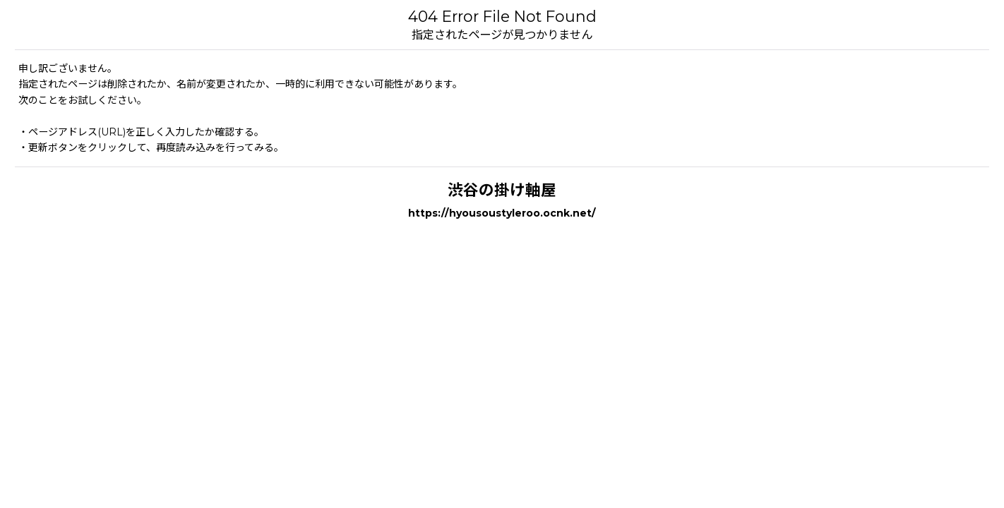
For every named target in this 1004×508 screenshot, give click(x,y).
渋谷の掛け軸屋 (502, 190)
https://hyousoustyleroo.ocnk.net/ (502, 213)
